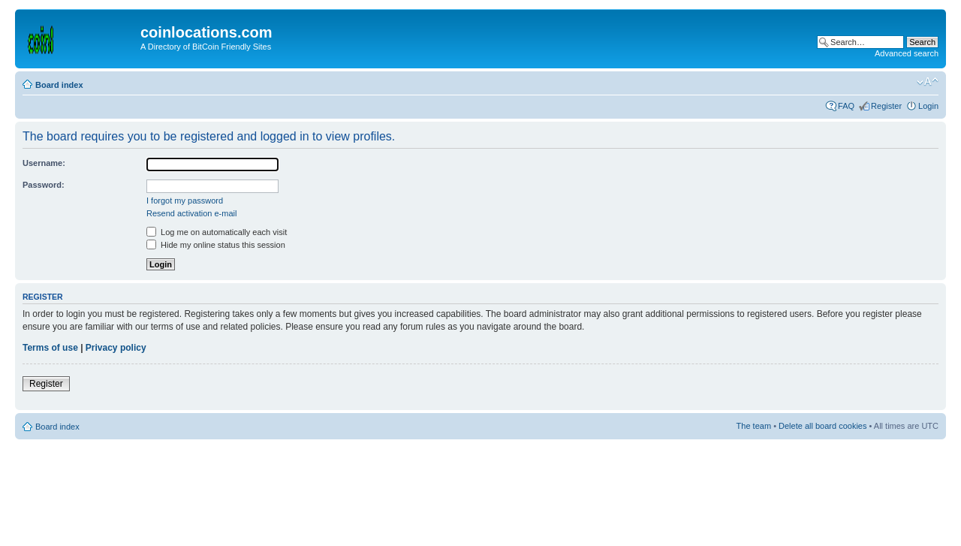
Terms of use (50, 347)
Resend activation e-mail (191, 213)
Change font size (927, 82)
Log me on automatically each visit (216, 232)
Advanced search (906, 53)
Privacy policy (116, 347)
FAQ (846, 105)
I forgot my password (184, 200)
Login (928, 105)
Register (886, 105)
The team (754, 425)
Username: (44, 162)
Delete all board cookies (822, 425)
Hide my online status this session (215, 244)
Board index (59, 84)
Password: (44, 184)
